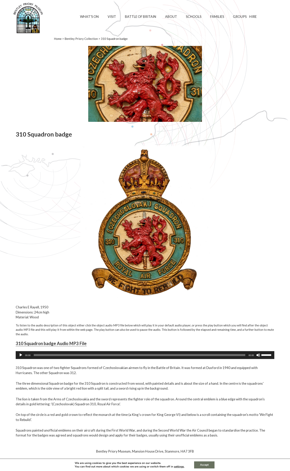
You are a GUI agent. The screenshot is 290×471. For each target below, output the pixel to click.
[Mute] (258, 355)
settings (179, 466)
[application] (145, 355)
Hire (253, 17)
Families (217, 17)
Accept (204, 465)
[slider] (139, 355)
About (171, 17)
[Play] (21, 355)
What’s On (89, 17)
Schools (193, 17)
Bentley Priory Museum (113, 451)
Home (58, 38)
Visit (112, 17)
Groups (240, 17)
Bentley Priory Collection (81, 38)
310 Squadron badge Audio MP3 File (51, 343)
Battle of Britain (140, 17)
